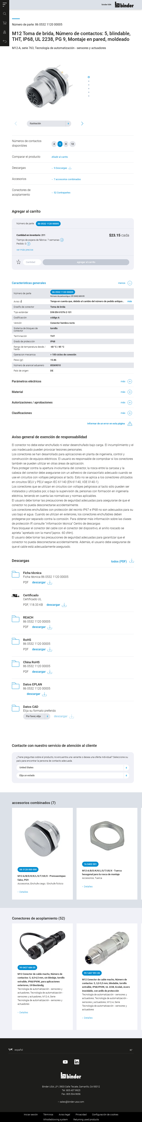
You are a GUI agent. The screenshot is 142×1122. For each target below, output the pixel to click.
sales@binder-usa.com (72, 1101)
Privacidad (81, 1114)
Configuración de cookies (105, 1114)
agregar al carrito (86, 262)
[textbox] (47, 123)
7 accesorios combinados (67, 179)
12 (72, 144)
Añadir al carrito (60, 157)
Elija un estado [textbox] (27, 775)
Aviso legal (64, 1114)
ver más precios (25, 249)
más (129, 301)
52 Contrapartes (62, 192)
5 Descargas (62, 168)
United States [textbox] (27, 767)
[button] (4, 4)
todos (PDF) (119, 561)
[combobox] (49, 123)
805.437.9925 (73, 1090)
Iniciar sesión (31, 1114)
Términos (48, 1114)
